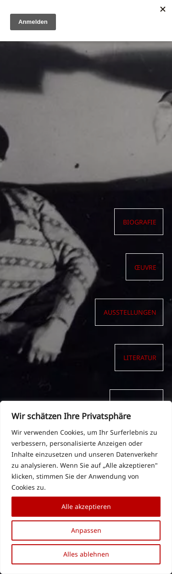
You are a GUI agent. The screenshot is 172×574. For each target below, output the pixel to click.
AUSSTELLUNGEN (130, 312)
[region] (86, 487)
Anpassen (86, 530)
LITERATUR (139, 358)
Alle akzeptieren (86, 506)
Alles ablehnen (86, 554)
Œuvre (145, 267)
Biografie (139, 222)
